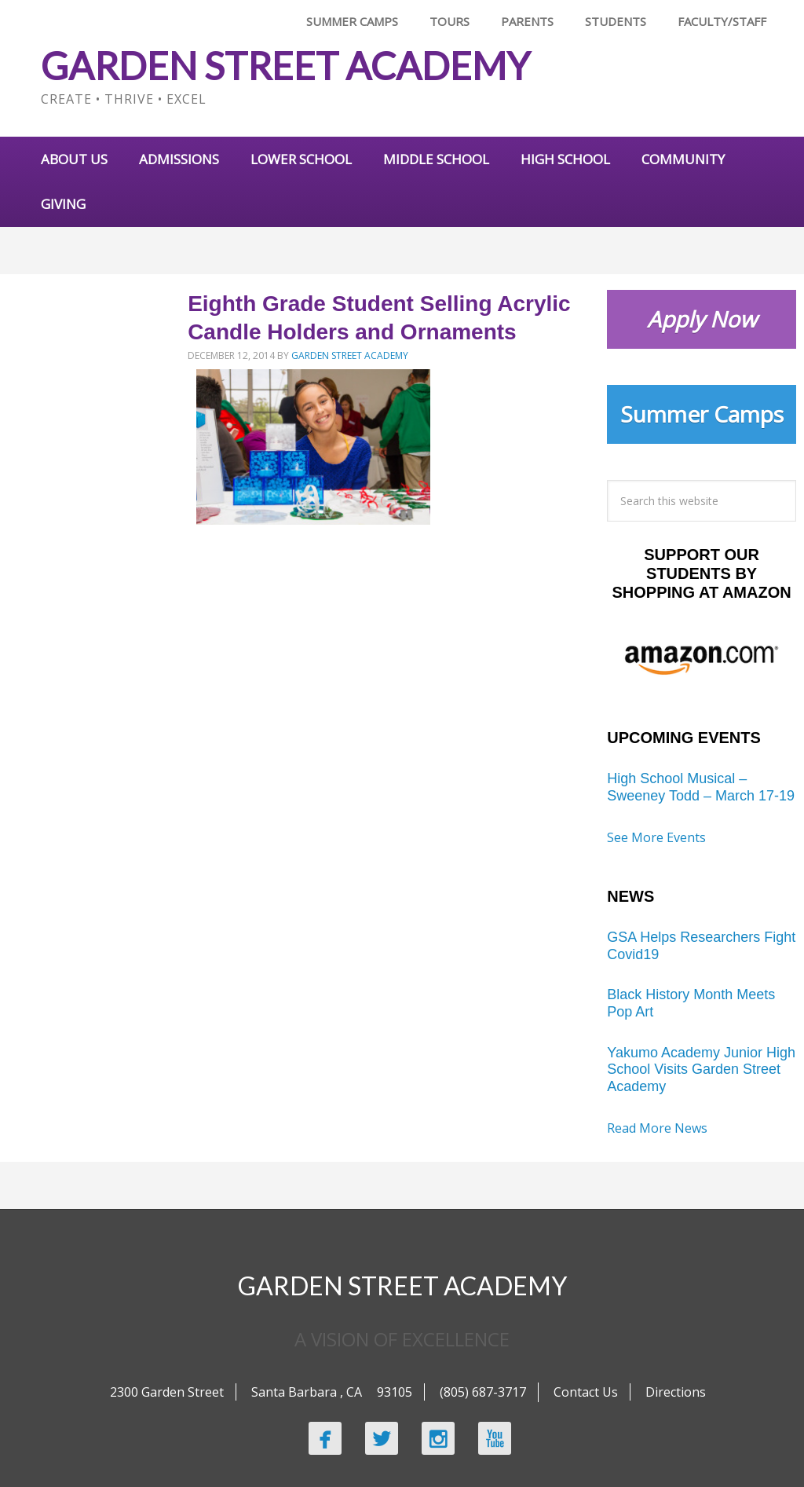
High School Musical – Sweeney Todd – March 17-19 (701, 787)
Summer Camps (702, 414)
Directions (675, 1392)
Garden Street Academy (285, 65)
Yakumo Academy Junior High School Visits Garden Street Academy (701, 1069)
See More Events (656, 837)
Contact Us (586, 1392)
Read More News (657, 1128)
